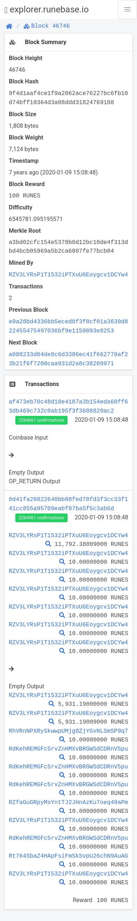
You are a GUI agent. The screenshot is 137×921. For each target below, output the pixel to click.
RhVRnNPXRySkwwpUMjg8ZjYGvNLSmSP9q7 (68, 731)
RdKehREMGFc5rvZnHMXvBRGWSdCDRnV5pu (68, 749)
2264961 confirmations (41, 420)
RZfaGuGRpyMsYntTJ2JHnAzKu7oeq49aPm (68, 802)
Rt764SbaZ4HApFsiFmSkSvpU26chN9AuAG (68, 856)
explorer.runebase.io (46, 9)
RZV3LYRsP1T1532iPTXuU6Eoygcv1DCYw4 (68, 275)
